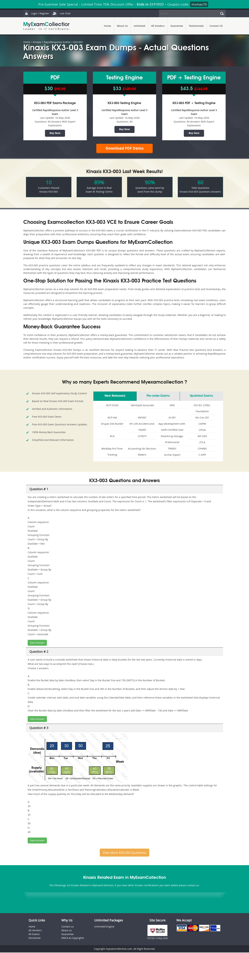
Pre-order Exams (158, 396)
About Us (122, 25)
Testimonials (196, 25)
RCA (112, 436)
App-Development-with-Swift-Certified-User (172, 427)
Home (107, 25)
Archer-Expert (172, 455)
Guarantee (176, 25)
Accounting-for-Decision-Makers (142, 452)
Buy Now (55, 133)
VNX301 (142, 418)
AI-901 (172, 418)
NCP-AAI (112, 418)
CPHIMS (202, 449)
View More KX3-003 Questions (124, 853)
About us (66, 930)
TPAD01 (172, 449)
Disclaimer (35, 938)
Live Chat (61, 13)
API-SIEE (202, 436)
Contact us (67, 927)
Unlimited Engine (104, 927)
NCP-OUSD (112, 405)
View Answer (37, 643)
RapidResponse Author (57, 42)
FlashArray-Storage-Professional (172, 439)
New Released (115, 396)
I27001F (142, 436)
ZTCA (202, 442)
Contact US (216, 25)
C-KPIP (202, 455)
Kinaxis (37, 42)
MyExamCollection (47, 26)
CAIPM (202, 424)
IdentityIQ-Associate (142, 405)
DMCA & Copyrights (72, 938)
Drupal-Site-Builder (112, 424)
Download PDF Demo (124, 148)
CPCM (202, 430)
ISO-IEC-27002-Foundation (202, 408)
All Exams (34, 934)
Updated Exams (201, 396)
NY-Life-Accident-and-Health (142, 427)
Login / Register (36, 13)
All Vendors (158, 25)
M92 (172, 405)
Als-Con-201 (202, 418)
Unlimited (139, 25)
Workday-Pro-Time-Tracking (112, 452)
